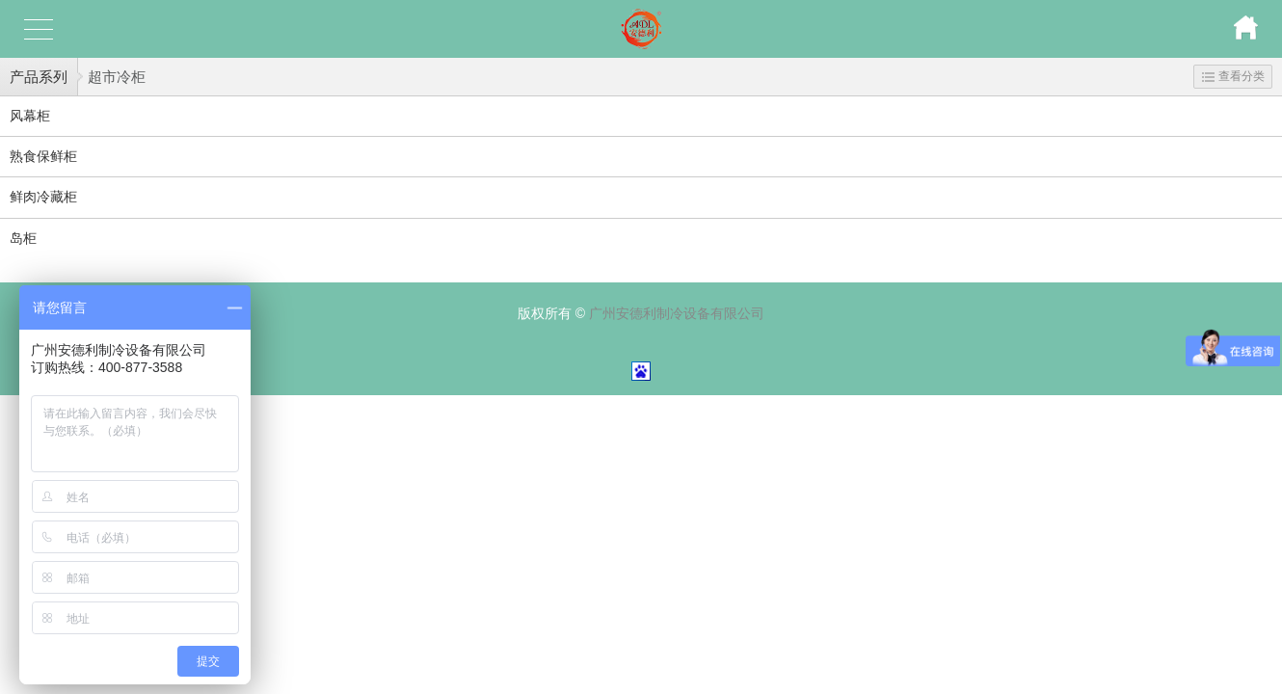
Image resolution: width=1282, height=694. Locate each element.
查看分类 (1233, 76)
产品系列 (38, 76)
